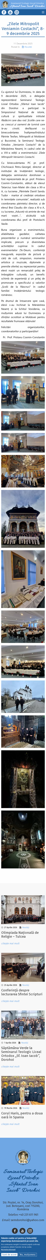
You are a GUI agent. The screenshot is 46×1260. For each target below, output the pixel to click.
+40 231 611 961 (28, 1214)
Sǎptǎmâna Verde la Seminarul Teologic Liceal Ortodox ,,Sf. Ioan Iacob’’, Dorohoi (21, 1054)
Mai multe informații (8, 1250)
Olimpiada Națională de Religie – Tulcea (20, 935)
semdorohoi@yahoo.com (27, 1220)
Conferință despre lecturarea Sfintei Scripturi (21, 992)
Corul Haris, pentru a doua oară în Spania (22, 1115)
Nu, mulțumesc (28, 1255)
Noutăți (28, 46)
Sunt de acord (9, 1255)
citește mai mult (10, 943)
